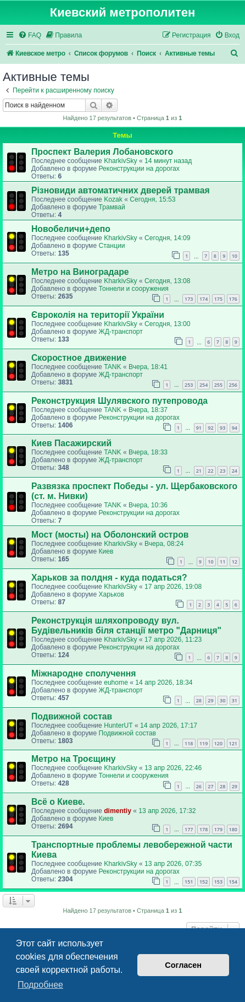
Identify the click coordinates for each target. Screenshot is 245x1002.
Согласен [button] (183, 965)
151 (189, 881)
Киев (105, 551)
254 (203, 384)
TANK (112, 367)
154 (233, 881)
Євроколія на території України (97, 314)
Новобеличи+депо (70, 229)
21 (199, 470)
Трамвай (111, 207)
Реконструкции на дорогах (138, 168)
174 (203, 298)
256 (233, 384)
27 (210, 786)
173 (189, 298)
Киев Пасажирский (71, 443)
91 (199, 427)
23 (222, 470)
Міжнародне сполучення (83, 673)
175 (218, 298)
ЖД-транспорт (120, 331)
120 (218, 743)
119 (203, 743)
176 (233, 298)
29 (210, 700)
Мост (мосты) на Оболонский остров (109, 534)
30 (222, 700)
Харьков (111, 594)
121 (233, 743)
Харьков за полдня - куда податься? (109, 577)
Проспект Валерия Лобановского (102, 151)
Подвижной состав (71, 716)
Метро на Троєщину (73, 758)
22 (210, 470)
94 (234, 427)
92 (210, 427)
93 (222, 427)
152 (203, 881)
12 (234, 561)
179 (218, 829)
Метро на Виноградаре (80, 272)
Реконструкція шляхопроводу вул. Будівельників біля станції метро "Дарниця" (126, 625)
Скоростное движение (78, 357)
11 (222, 561)
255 (218, 384)
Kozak (113, 199)
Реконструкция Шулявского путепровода (119, 400)
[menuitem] (29, 35)
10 (234, 255)
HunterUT (118, 725)
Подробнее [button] (40, 984)
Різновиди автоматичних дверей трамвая (120, 190)
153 (218, 881)
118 (189, 743)
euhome (116, 682)
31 (234, 700)
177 (189, 829)
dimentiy (117, 811)
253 (189, 384)
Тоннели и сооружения (133, 289)
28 (199, 700)
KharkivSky (120, 161)
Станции (111, 246)
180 (233, 829)
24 (234, 470)
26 (199, 786)
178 (203, 829)
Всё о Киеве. (58, 801)
